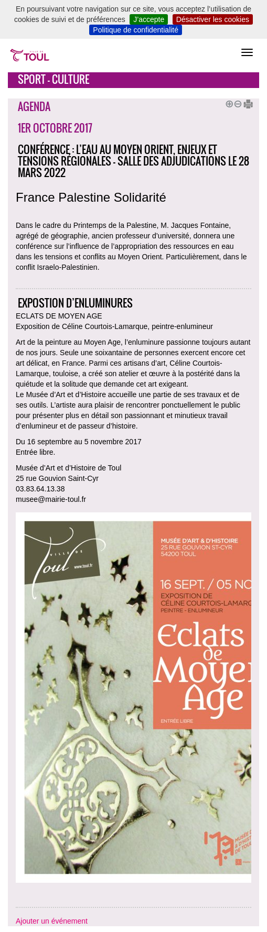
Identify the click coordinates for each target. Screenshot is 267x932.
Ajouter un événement (52, 921)
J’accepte (148, 19)
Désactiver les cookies (212, 19)
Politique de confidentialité (135, 30)
